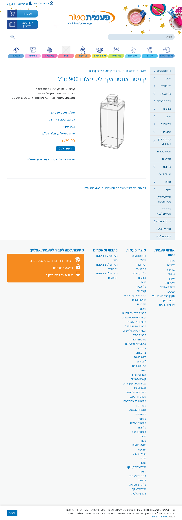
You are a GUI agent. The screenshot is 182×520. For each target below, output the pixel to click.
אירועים (167, 109)
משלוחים (170, 283)
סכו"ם (143, 260)
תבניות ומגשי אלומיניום (134, 317)
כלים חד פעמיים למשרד (162, 211)
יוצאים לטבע (164, 174)
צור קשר (170, 269)
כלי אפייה (166, 124)
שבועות (142, 449)
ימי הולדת (166, 86)
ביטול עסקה (168, 300)
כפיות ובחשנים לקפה (134, 401)
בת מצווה (141, 353)
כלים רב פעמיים (162, 221)
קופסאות (166, 131)
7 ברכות (141, 361)
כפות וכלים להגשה (136, 392)
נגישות (171, 274)
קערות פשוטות (138, 379)
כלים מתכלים (164, 101)
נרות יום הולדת (138, 339)
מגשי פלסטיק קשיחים (134, 383)
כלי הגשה (166, 94)
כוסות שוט (140, 414)
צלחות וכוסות (164, 71)
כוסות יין (142, 419)
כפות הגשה (140, 405)
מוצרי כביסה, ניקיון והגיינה (164, 199)
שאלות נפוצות (167, 287)
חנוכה (143, 436)
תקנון (172, 278)
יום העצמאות (139, 445)
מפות (168, 182)
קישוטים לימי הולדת (135, 344)
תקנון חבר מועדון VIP (163, 296)
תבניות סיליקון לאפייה (134, 331)
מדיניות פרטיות (167, 305)
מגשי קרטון (140, 388)
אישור (12, 513)
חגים (168, 116)
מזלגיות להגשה (137, 410)
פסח (143, 441)
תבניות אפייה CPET (135, 326)
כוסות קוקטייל (139, 432)
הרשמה (25, 3)
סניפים (171, 291)
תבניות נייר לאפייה (136, 322)
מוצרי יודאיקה (163, 229)
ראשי (143, 71)
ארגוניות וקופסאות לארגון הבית (105, 71)
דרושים (171, 265)
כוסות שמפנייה (138, 423)
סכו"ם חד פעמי (138, 397)
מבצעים (166, 159)
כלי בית (167, 167)
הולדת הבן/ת (139, 366)
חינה (143, 370)
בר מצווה (141, 348)
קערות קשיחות (138, 375)
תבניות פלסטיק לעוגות (134, 313)
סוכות (143, 309)
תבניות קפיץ (139, 335)
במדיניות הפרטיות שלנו (157, 516)
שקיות (168, 189)
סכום (168, 78)
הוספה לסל (65, 148)
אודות (172, 261)
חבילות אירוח (164, 151)
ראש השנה (140, 357)
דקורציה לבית (163, 236)
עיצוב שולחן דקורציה (164, 141)
